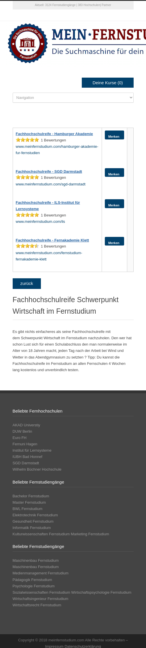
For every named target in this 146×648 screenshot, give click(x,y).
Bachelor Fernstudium (31, 496)
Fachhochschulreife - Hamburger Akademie (54, 134)
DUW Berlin (22, 431)
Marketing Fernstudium (90, 534)
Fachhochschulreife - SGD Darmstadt (49, 171)
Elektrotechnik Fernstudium (35, 515)
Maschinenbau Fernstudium (36, 560)
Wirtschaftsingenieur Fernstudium (41, 599)
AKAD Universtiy (26, 425)
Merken (113, 134)
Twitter (61, 15)
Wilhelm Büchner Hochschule (37, 469)
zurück (26, 283)
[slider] (27, 139)
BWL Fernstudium (28, 509)
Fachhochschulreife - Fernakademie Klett (52, 240)
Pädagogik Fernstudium (32, 580)
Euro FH (19, 438)
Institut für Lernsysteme (32, 450)
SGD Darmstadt (26, 463)
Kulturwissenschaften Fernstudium (41, 534)
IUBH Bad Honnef (27, 457)
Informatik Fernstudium (32, 528)
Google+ (84, 15)
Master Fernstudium (29, 502)
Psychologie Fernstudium (34, 586)
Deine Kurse (107, 82)
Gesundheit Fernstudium (33, 521)
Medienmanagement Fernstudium (41, 573)
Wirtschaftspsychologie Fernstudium (101, 592)
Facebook (73, 15)
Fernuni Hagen (25, 444)
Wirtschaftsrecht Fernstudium (37, 605)
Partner (106, 5)
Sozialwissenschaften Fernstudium (41, 592)
